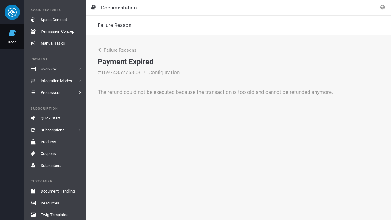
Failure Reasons (117, 50)
